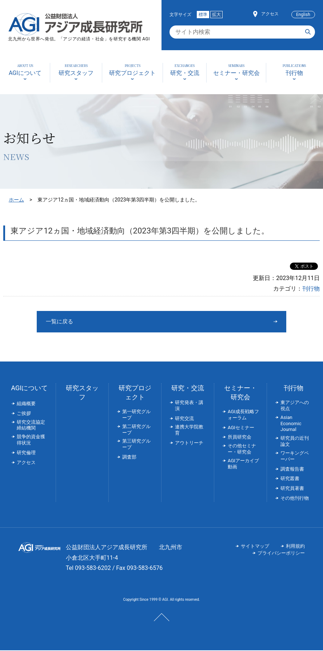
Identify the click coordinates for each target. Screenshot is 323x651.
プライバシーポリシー (281, 553)
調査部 (129, 457)
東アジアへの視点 (294, 406)
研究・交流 (187, 388)
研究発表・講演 (189, 406)
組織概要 (26, 404)
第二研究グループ (136, 430)
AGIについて (29, 388)
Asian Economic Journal (290, 424)
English (303, 14)
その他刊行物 (294, 499)
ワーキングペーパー (294, 457)
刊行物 (311, 288)
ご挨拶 (24, 414)
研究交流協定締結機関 (31, 426)
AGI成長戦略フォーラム (243, 415)
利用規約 (295, 547)
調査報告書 (292, 469)
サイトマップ (255, 547)
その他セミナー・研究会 (242, 449)
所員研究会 (239, 437)
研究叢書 (289, 479)
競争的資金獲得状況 (31, 440)
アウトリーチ (189, 443)
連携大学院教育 (189, 430)
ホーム (16, 200)
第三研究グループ (136, 445)
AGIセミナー (241, 428)
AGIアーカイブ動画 (243, 464)
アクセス (270, 13)
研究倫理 (26, 453)
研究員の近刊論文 (294, 442)
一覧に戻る (134, 321)
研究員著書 (292, 489)
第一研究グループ (136, 415)
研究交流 (184, 419)
